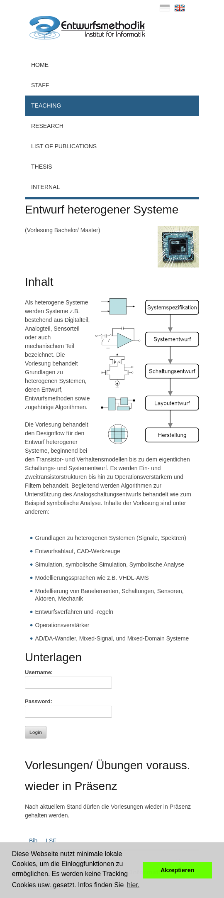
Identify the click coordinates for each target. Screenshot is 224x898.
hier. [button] (133, 884)
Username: (39, 672)
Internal (45, 187)
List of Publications (64, 146)
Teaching (46, 105)
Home (40, 64)
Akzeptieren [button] (178, 870)
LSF (51, 840)
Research (47, 126)
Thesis (41, 166)
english (179, 8)
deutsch (164, 8)
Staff (40, 85)
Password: (38, 701)
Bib (33, 840)
